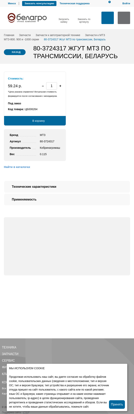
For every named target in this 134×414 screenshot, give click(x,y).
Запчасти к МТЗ (95, 35)
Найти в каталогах (17, 167)
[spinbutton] (51, 86)
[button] (60, 86)
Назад (16, 52)
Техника (9, 347)
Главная (9, 35)
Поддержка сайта (16, 412)
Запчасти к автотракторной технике (57, 35)
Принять (117, 404)
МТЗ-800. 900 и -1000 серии (21, 39)
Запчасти (25, 35)
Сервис (8, 360)
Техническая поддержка (74, 3)
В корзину (38, 120)
